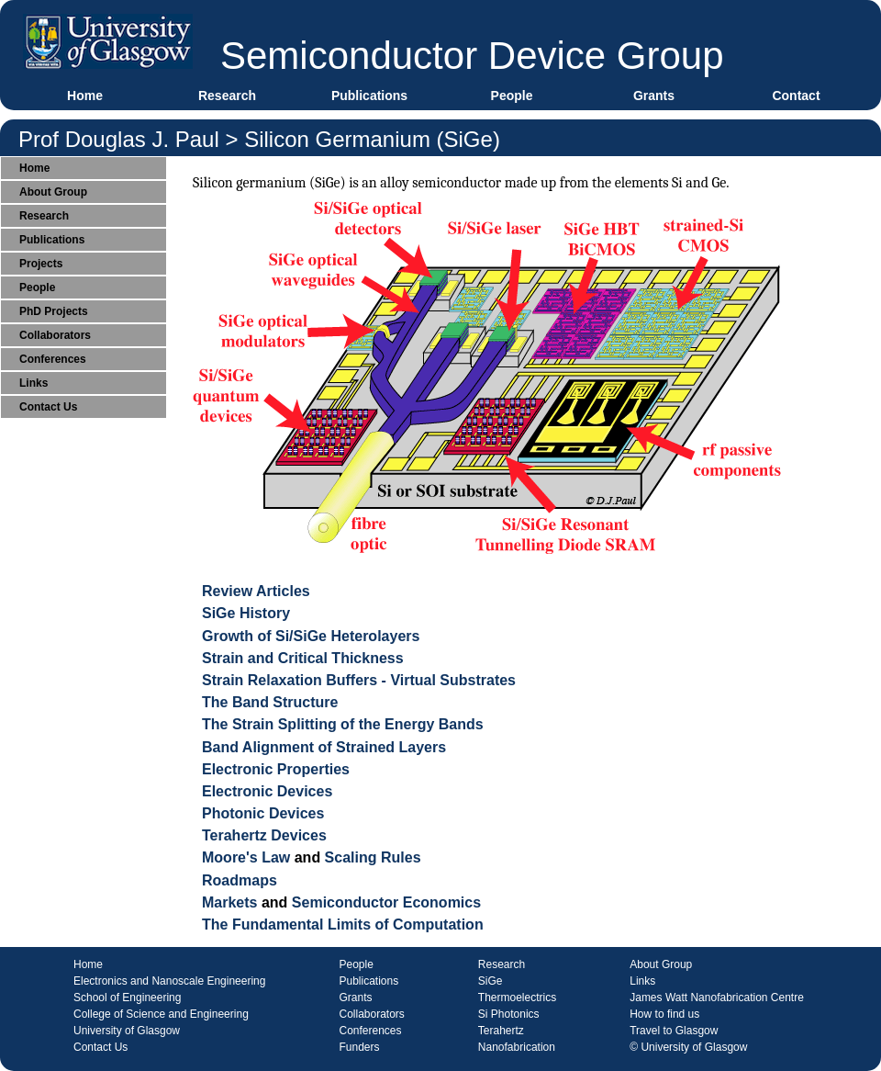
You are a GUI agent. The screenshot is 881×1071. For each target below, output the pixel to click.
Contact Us (48, 406)
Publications (369, 95)
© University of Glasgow (688, 1047)
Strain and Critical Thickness (303, 658)
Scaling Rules (373, 857)
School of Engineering (127, 997)
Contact (796, 95)
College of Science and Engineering (161, 1014)
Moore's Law (246, 857)
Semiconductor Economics (386, 902)
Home (85, 95)
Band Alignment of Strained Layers (324, 747)
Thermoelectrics (517, 997)
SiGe (490, 981)
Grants (654, 95)
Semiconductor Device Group (472, 55)
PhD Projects (53, 311)
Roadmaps (239, 880)
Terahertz (501, 1030)
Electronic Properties (276, 769)
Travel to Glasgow (674, 1030)
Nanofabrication (516, 1047)
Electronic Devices (267, 791)
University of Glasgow (126, 1030)
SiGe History (246, 613)
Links (33, 383)
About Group (53, 192)
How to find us (664, 1014)
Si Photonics (509, 1014)
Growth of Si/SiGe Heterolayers (310, 636)
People (512, 95)
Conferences (52, 359)
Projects (40, 263)
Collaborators (55, 335)
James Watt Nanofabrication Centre (717, 997)
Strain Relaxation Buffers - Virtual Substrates (359, 680)
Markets (229, 902)
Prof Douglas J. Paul (118, 139)
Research (227, 95)
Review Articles (256, 591)
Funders (359, 1047)
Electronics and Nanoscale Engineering (169, 981)
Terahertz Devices (264, 835)
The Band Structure (270, 702)
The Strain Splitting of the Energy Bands (343, 724)
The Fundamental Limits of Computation (343, 924)
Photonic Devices (263, 813)
